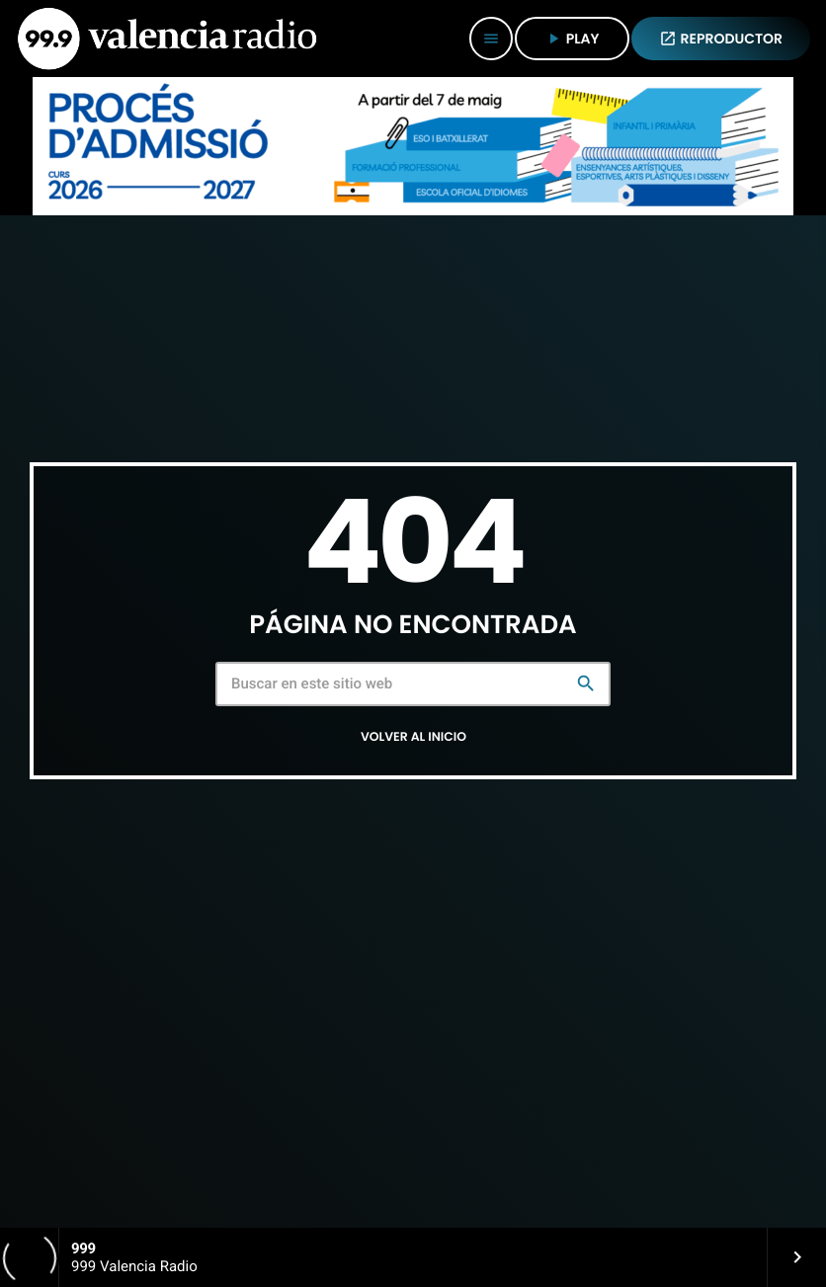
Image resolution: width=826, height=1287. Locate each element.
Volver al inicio (413, 737)
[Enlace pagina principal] (167, 38)
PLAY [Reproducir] (572, 38)
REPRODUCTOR (721, 38)
